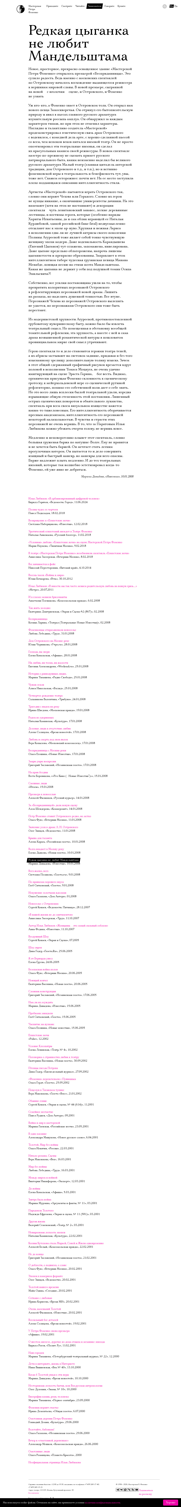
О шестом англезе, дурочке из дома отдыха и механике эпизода (66, 1341)
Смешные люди (37, 783)
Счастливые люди (39, 1451)
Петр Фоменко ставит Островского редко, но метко (59, 816)
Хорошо (170, 1502)
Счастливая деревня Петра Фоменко (50, 1418)
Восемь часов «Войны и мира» (46, 575)
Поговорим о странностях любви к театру (53, 1057)
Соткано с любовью (40, 1298)
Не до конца (36, 1254)
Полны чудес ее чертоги (43, 509)
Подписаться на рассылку (140, 1490)
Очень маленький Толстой (44, 1309)
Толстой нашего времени (43, 1287)
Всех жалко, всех (38, 871)
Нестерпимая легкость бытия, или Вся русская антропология (65, 1385)
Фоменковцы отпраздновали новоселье (52, 630)
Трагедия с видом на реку (43, 706)
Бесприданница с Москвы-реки (47, 750)
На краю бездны (38, 772)
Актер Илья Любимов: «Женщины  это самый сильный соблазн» (68, 925)
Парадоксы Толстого (41, 1210)
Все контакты (33, 1493)
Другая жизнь (36, 1221)
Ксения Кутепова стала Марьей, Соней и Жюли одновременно (66, 1243)
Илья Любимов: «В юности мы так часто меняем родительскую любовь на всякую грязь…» (82, 586)
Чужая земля (36, 684)
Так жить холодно (39, 608)
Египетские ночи (38, 1035)
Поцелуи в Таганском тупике (46, 1090)
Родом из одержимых (41, 717)
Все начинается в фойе (42, 564)
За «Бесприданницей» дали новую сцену (52, 805)
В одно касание (37, 1133)
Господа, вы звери (39, 651)
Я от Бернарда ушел (40, 958)
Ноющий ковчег (38, 980)
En (176, 6)
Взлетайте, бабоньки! (41, 1429)
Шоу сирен (35, 947)
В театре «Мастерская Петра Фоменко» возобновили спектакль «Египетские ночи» (78, 553)
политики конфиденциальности (102, 1502)
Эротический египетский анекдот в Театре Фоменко (60, 531)
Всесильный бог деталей (43, 1320)
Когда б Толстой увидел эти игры (48, 1374)
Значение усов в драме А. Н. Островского (53, 827)
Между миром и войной (42, 1177)
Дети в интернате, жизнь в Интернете (51, 1363)
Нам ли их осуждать (40, 1002)
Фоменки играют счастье (43, 1407)
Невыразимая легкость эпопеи (46, 1232)
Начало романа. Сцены (42, 1155)
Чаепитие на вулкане (41, 1024)
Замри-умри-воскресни (42, 761)
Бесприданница (37, 619)
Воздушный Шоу (38, 936)
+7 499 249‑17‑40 (92, 1484)
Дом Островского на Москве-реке (48, 641)
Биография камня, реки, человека (48, 1396)
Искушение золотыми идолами (47, 892)
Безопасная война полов (43, 969)
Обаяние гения (37, 1101)
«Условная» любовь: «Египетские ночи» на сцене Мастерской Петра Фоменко (75, 542)
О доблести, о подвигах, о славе (47, 1265)
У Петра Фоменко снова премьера (49, 1331)
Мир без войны (37, 1166)
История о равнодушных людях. (47, 673)
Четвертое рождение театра (45, 695)
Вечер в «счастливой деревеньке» (48, 1440)
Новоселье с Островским (43, 903)
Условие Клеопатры (40, 1046)
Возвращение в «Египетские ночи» (49, 520)
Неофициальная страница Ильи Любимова (54, 1462)
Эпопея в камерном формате (45, 1276)
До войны (34, 1188)
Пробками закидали (40, 1013)
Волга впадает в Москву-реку (46, 849)
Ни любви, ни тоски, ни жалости (48, 662)
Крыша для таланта (40, 838)
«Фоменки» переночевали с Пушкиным (52, 1079)
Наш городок (36, 1352)
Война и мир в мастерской (44, 1122)
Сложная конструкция (42, 991)
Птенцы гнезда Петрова (43, 1068)
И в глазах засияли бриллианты (47, 597)
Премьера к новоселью (42, 794)
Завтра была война (39, 1199)
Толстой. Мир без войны (43, 1144)
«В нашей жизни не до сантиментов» (50, 914)
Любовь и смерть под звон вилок (48, 739)
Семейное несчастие (40, 1112)
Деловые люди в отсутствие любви (49, 728)
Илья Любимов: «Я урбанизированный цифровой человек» (64, 498)
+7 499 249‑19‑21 (35, 1487)
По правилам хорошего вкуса (46, 882)
